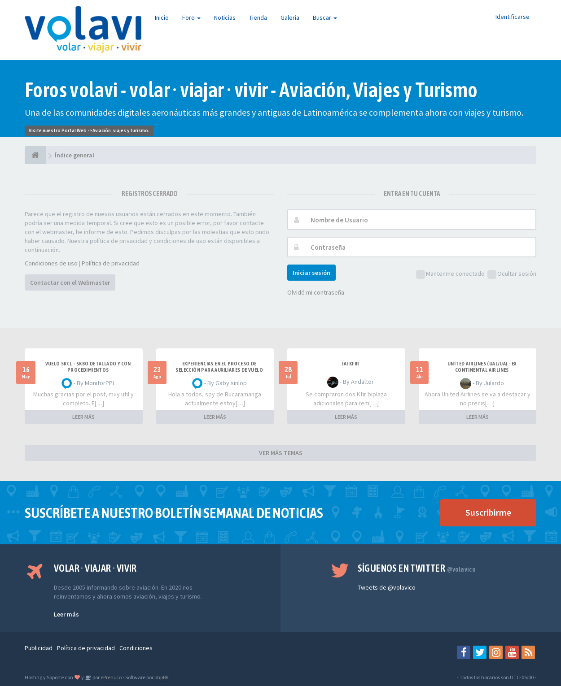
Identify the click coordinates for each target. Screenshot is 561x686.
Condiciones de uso (51, 263)
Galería (289, 17)
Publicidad (39, 648)
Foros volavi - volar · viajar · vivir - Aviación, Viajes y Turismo (251, 90)
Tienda (258, 17)
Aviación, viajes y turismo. (120, 130)
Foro (191, 17)
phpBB (161, 677)
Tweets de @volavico (387, 587)
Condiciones (136, 648)
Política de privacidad (111, 263)
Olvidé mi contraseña (315, 292)
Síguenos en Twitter (417, 568)
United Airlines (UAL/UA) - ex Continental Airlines (482, 366)
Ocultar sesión (511, 274)
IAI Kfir (350, 363)
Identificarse (512, 17)
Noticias (225, 17)
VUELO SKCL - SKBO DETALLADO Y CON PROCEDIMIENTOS (88, 366)
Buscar (325, 17)
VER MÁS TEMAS (280, 453)
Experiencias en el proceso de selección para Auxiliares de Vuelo (219, 366)
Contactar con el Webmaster (70, 282)
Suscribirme (488, 512)
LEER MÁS (83, 416)
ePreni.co (111, 677)
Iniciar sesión (311, 273)
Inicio (162, 17)
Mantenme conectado (450, 274)
